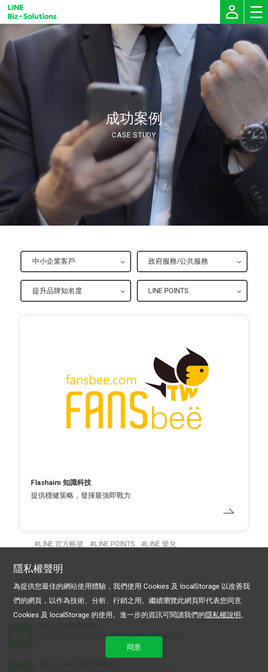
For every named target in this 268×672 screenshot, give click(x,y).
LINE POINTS (115, 544)
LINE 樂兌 (161, 544)
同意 (134, 647)
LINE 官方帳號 (61, 544)
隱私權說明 (223, 615)
